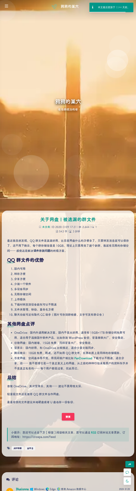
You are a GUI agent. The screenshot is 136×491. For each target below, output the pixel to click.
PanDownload (83, 358)
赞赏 (68, 416)
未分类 (46, 227)
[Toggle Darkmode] (127, 481)
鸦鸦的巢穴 (69, 6)
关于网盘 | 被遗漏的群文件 (68, 219)
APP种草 (18, 448)
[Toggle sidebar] (6, 6)
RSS (93, 432)
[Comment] (127, 472)
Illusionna (22, 489)
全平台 (30, 448)
